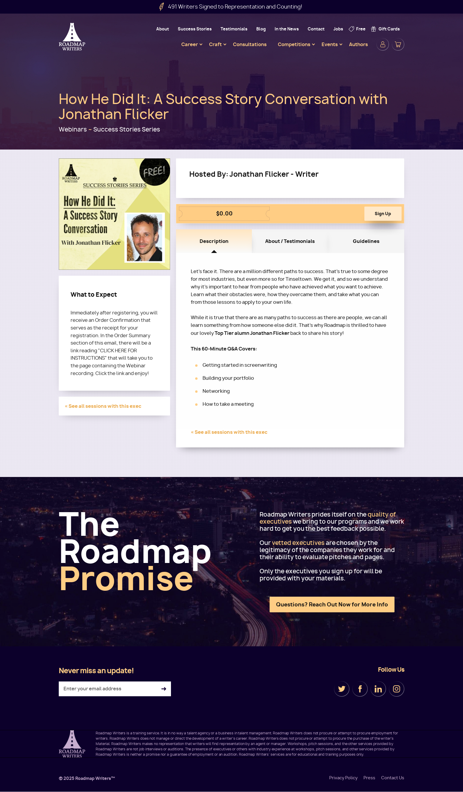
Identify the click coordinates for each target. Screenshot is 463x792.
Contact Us (392, 777)
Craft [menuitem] (215, 44)
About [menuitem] (162, 29)
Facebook (360, 689)
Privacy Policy (343, 777)
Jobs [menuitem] (338, 29)
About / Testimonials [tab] (290, 241)
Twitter (341, 689)
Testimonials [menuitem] (234, 29)
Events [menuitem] (330, 44)
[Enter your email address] (115, 688)
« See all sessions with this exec (103, 406)
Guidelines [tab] (366, 241)
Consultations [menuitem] (250, 44)
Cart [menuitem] (398, 44)
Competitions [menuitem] (294, 44)
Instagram (396, 689)
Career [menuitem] (189, 44)
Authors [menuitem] (358, 44)
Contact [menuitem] (316, 29)
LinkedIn (378, 689)
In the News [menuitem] (287, 29)
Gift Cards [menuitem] (389, 29)
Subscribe (163, 689)
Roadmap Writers (73, 37)
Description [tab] (214, 241)
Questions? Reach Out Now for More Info (332, 604)
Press (369, 777)
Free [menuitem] (361, 29)
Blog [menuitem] (261, 29)
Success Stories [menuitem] (195, 29)
